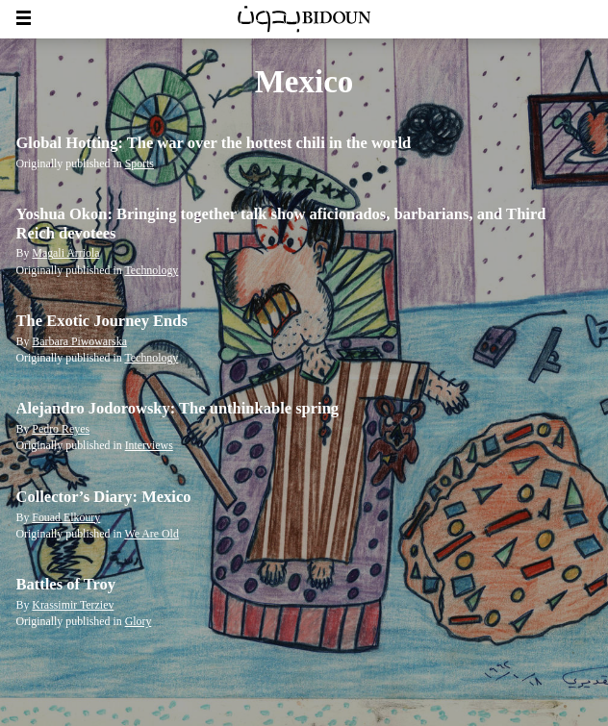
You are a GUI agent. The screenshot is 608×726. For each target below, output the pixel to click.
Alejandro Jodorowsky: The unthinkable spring (178, 408)
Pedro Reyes (60, 429)
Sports (139, 163)
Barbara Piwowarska (79, 341)
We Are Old (151, 533)
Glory (138, 621)
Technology (151, 270)
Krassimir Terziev (73, 605)
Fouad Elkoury (66, 517)
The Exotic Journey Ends (102, 321)
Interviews (149, 445)
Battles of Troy (66, 584)
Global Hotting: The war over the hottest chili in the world (214, 143)
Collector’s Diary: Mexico (103, 497)
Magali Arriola (65, 253)
